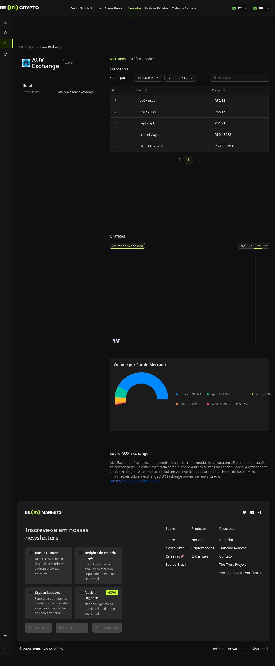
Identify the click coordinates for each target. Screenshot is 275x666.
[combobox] (242, 77)
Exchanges (26, 46)
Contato (225, 556)
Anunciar (226, 539)
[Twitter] (244, 513)
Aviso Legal (259, 648)
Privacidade (237, 648)
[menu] (6, 38)
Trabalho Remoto (232, 548)
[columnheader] (172, 90)
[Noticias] (19, 8)
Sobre (149, 58)
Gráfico (135, 58)
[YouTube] (252, 513)
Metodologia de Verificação (240, 572)
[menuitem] (6, 22)
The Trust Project (232, 564)
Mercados (118, 58)
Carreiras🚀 (175, 556)
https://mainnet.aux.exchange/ (134, 481)
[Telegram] (260, 513)
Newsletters (91, 8)
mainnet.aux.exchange (76, 92)
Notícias (197, 539)
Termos (218, 648)
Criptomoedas (202, 548)
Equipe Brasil (176, 564)
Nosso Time (175, 548)
